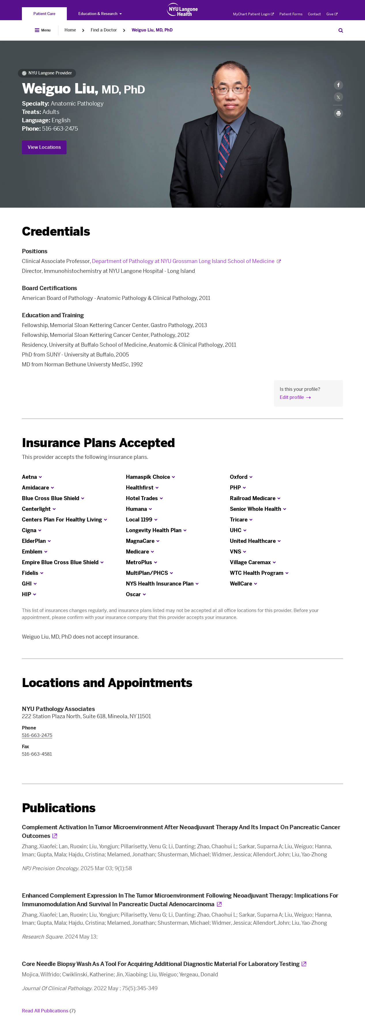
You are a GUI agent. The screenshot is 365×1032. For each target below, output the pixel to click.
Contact (314, 14)
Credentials (56, 231)
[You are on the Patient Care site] (44, 13)
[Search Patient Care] (341, 30)
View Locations (44, 147)
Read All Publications (48, 1011)
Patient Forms (290, 14)
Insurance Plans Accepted (98, 443)
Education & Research (100, 14)
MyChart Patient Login (253, 14)
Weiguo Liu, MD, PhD (152, 30)
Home (70, 30)
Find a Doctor (104, 30)
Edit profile (292, 397)
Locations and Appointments (107, 683)
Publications (58, 808)
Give (332, 14)
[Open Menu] (42, 30)
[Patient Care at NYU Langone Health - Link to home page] (182, 9)
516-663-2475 (60, 128)
